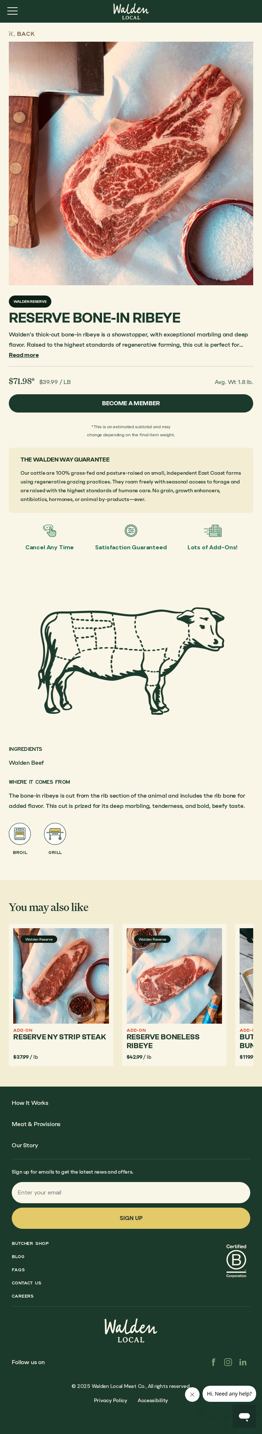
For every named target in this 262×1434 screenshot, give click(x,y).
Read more (24, 354)
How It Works (30, 1102)
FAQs (18, 1270)
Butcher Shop (30, 1243)
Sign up (131, 1218)
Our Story (25, 1145)
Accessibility (153, 1400)
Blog (18, 1257)
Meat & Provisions (36, 1124)
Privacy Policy (110, 1400)
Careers (23, 1296)
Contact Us (26, 1283)
